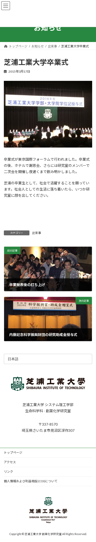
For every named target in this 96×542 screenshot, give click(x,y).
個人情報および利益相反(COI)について (30, 481)
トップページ (13, 452)
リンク (8, 472)
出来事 (36, 233)
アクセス (10, 462)
